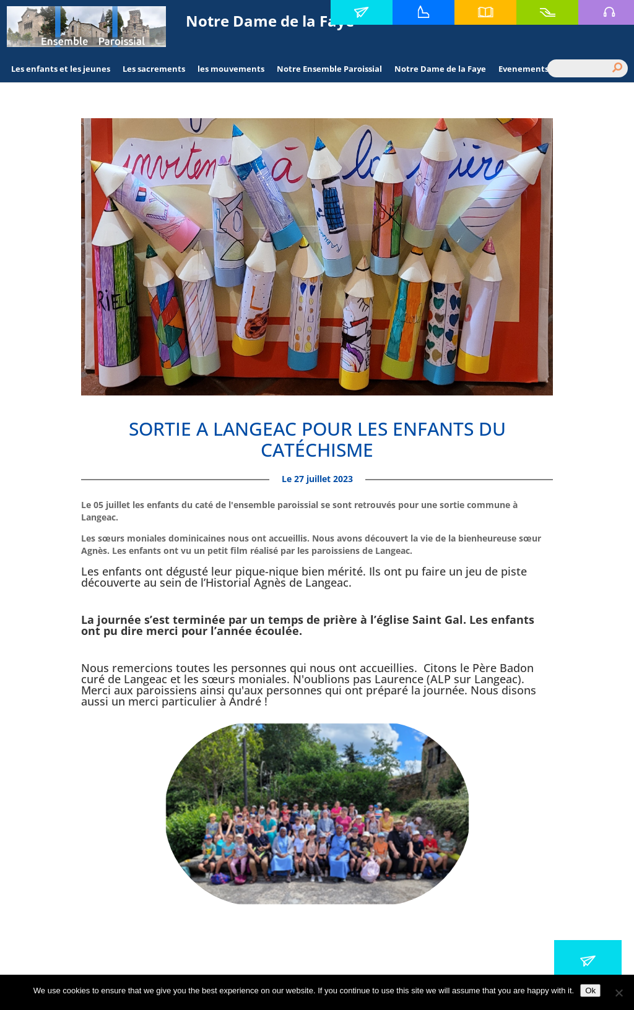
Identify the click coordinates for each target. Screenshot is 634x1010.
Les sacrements (154, 68)
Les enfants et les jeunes (60, 68)
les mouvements (231, 68)
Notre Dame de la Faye (440, 68)
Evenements (523, 68)
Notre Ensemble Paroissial (329, 68)
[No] (618, 992)
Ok (590, 990)
